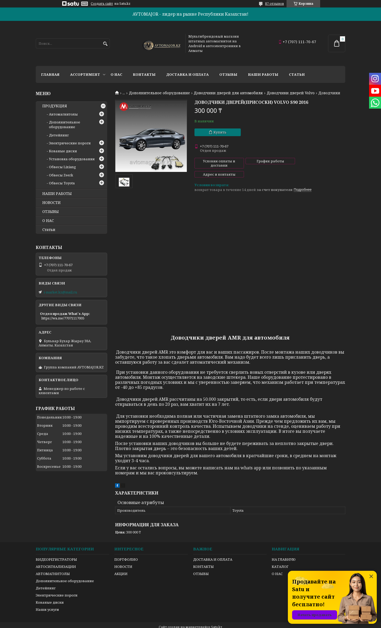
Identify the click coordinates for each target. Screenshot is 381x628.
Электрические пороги (70, 143)
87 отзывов (274, 3)
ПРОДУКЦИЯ (54, 106)
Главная (50, 74)
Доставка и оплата (187, 74)
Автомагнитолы (63, 114)
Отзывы (228, 74)
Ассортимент (85, 74)
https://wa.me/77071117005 (62, 318)
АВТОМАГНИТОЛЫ (53, 564)
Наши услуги (47, 600)
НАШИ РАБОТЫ (57, 193)
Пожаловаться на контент (221, 623)
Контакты (144, 74)
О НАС (48, 220)
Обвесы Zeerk (61, 175)
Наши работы (263, 74)
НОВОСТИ (51, 202)
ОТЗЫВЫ (50, 211)
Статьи (297, 74)
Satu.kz (216, 618)
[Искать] (105, 43)
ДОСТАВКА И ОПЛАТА (212, 550)
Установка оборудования (72, 159)
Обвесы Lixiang (62, 166)
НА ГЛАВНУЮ (284, 550)
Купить (220, 132)
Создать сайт (102, 4)
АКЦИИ (121, 564)
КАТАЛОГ (280, 557)
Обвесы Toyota (62, 183)
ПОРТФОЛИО (126, 550)
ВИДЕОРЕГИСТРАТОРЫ (56, 550)
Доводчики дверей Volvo (291, 93)
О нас (116, 74)
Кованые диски (63, 151)
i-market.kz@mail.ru (60, 292)
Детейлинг (59, 135)
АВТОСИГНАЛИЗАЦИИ (56, 557)
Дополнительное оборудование (159, 93)
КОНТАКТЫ (203, 557)
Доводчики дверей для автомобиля (228, 93)
